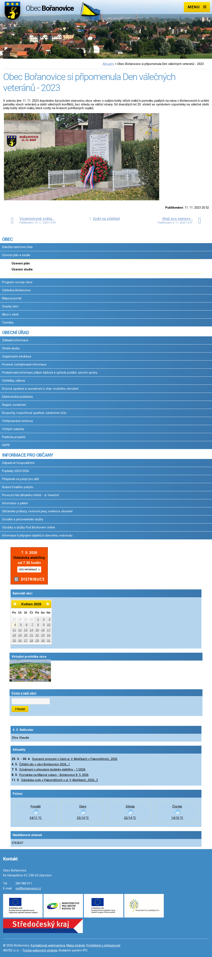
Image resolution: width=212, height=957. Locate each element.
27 (14, 619)
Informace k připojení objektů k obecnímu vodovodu (37, 535)
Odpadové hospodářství (18, 463)
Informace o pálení (15, 503)
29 (26, 619)
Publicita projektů (13, 437)
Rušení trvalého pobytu (17, 487)
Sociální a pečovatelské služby (22, 519)
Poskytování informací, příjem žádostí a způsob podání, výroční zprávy (49, 372)
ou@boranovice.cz (28, 888)
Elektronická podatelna (17, 397)
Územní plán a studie (16, 255)
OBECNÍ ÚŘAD (15, 332)
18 (14, 635)
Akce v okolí (10, 314)
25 (14, 640)
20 (26, 635)
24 (49, 635)
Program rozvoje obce (17, 282)
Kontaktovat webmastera (48, 945)
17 (49, 630)
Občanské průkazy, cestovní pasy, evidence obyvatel (37, 511)
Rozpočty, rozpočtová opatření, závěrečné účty (34, 413)
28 (20, 619)
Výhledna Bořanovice (16, 290)
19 (20, 635)
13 (26, 630)
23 (43, 635)
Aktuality (108, 64)
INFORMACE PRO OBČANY (27, 455)
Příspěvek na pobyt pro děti (20, 479)
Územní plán (21, 263)
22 (37, 635)
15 (37, 630)
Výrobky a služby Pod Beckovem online (28, 527)
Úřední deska (10, 348)
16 (43, 630)
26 (20, 640)
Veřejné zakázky (13, 429)
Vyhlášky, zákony (13, 380)
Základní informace (15, 340)
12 (20, 630)
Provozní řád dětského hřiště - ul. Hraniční (30, 495)
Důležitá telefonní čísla (17, 247)
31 (49, 640)
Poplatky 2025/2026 (15, 471)
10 (49, 624)
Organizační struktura (16, 356)
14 (31, 630)
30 (31, 619)
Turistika (7, 322)
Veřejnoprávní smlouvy (17, 421)
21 (31, 635)
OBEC (7, 239)
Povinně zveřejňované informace (24, 364)
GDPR (6, 445)
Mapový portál (11, 298)
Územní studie (22, 269)
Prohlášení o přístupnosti (103, 945)
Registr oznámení (14, 405)
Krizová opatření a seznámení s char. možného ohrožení (40, 389)
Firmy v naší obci (24, 693)
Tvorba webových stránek (39, 950)
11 (14, 630)
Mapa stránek (75, 945)
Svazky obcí (10, 306)
